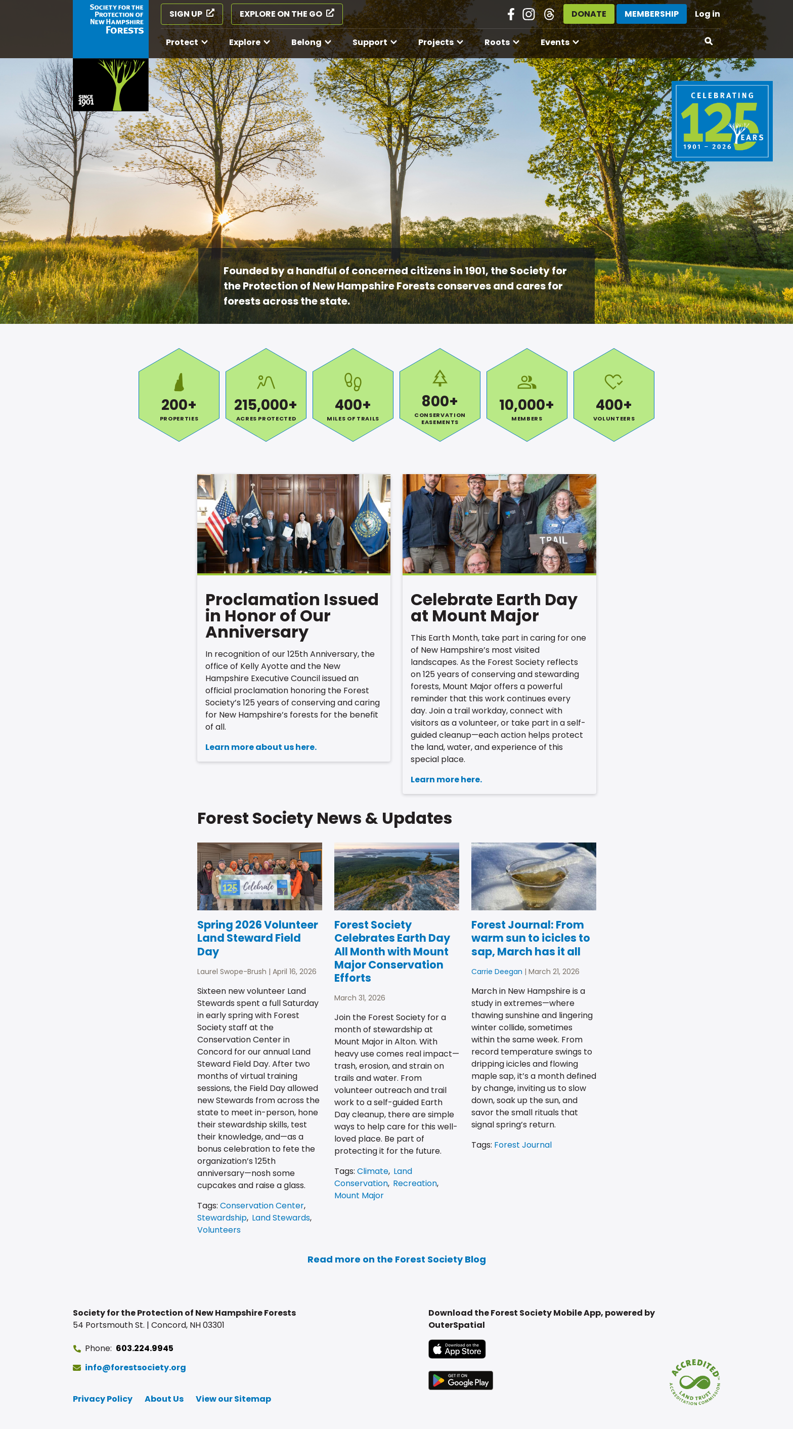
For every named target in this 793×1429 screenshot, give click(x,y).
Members (527, 395)
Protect (182, 42)
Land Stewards (281, 1218)
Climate (372, 1171)
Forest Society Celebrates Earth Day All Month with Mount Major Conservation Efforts (392, 951)
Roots (497, 42)
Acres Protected (266, 395)
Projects (436, 42)
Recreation (415, 1183)
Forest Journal (523, 1145)
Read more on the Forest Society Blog (396, 1259)
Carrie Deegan (496, 971)
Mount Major (359, 1195)
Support (370, 42)
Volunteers (614, 395)
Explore (244, 42)
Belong (306, 42)
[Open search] (709, 41)
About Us (164, 1399)
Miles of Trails (353, 395)
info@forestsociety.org (135, 1367)
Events (555, 42)
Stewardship (222, 1218)
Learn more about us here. (261, 747)
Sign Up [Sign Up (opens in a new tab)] (185, 14)
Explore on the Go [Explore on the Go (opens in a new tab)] (281, 14)
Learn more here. (446, 779)
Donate (588, 14)
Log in (707, 14)
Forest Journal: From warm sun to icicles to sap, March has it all (530, 938)
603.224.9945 (144, 1348)
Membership (652, 14)
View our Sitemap (233, 1399)
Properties (179, 395)
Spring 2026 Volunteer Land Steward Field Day (257, 938)
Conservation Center (262, 1205)
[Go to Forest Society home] (111, 55)
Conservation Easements (440, 395)
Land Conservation (373, 1177)
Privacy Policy (103, 1399)
